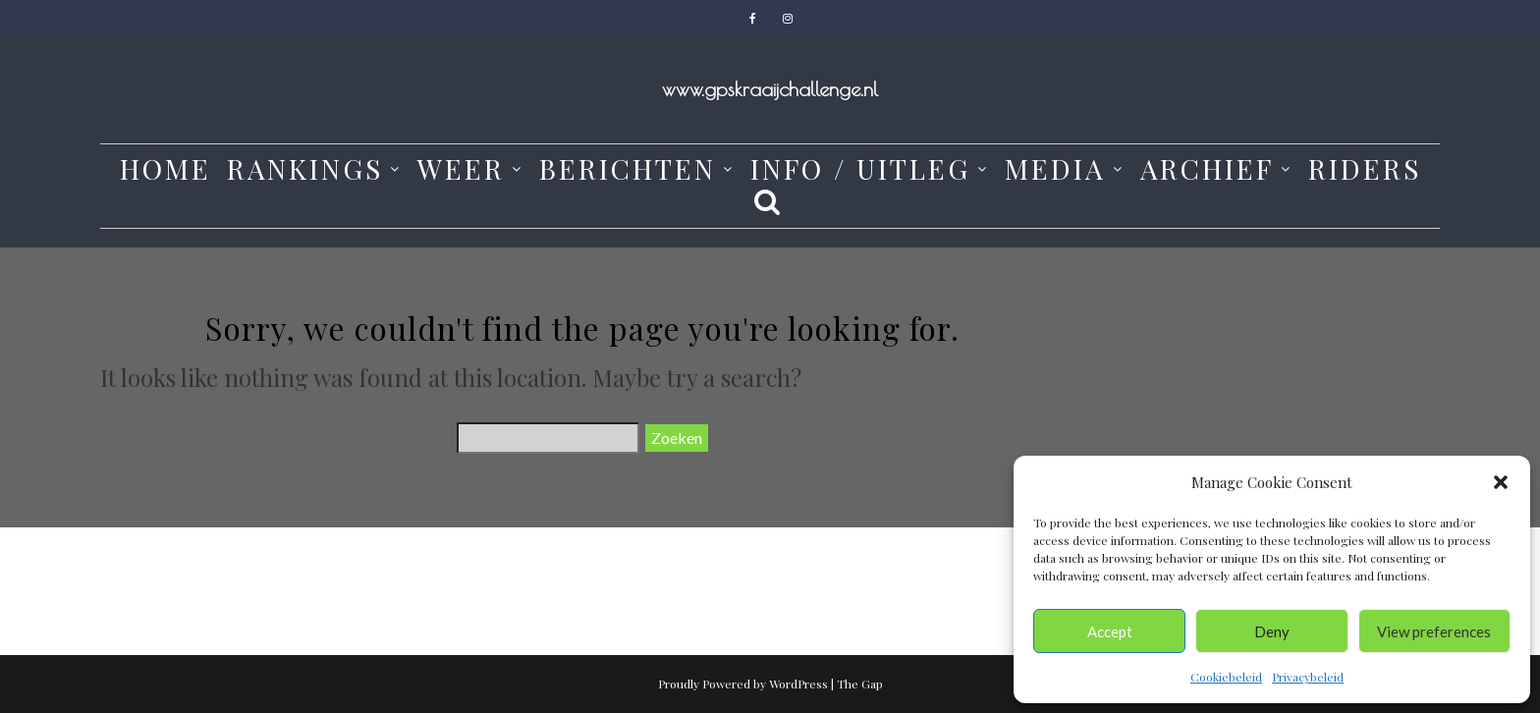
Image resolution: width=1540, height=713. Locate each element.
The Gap (860, 683)
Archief (1207, 169)
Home (165, 169)
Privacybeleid (1308, 677)
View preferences (1434, 631)
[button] (1501, 482)
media (1055, 169)
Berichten (627, 169)
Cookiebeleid (1226, 677)
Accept (1109, 631)
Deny (1272, 631)
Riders (1364, 169)
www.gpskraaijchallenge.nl (770, 89)
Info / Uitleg (860, 169)
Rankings (305, 169)
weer (461, 169)
